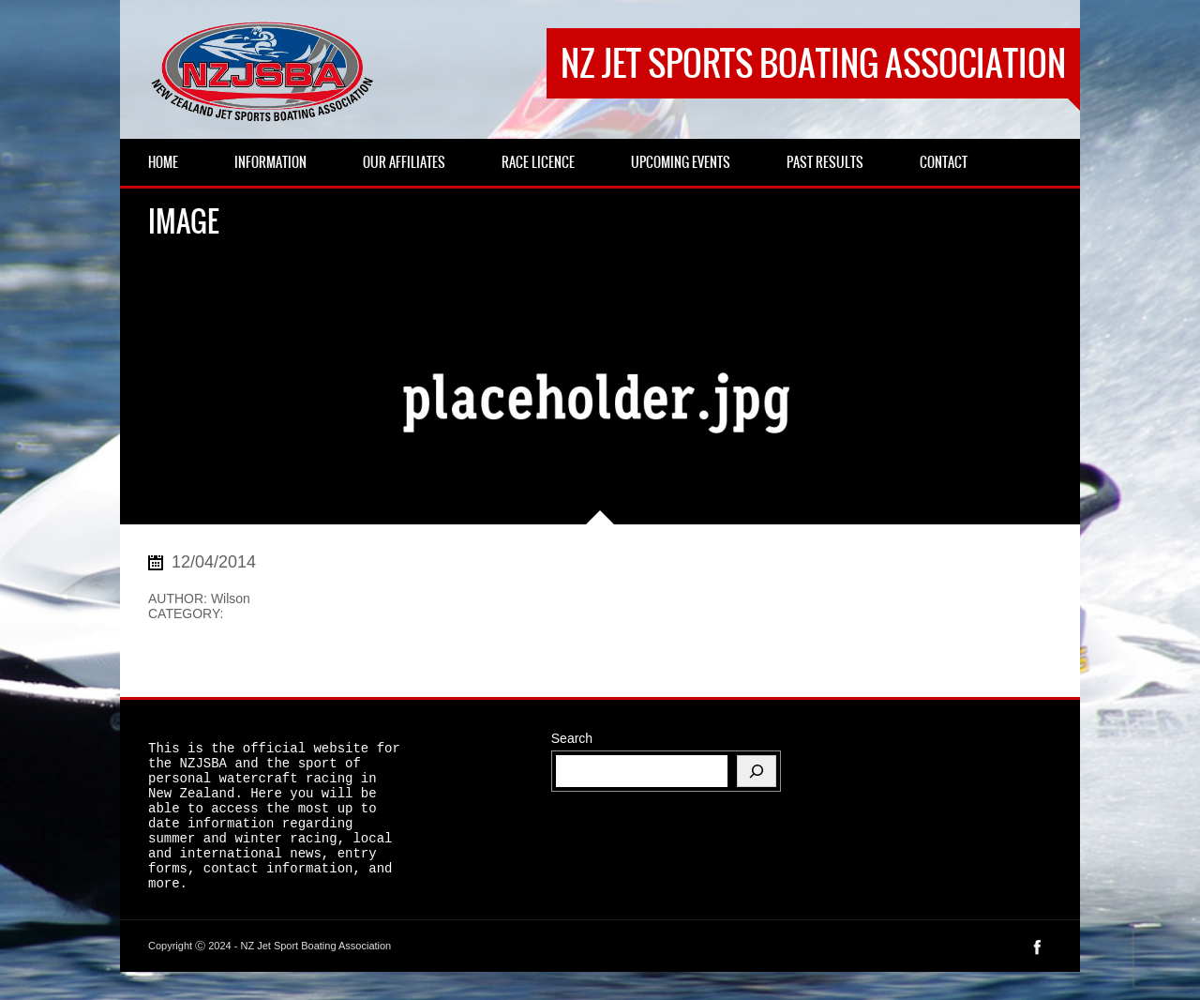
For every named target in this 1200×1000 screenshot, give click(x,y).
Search (571, 738)
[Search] (756, 771)
